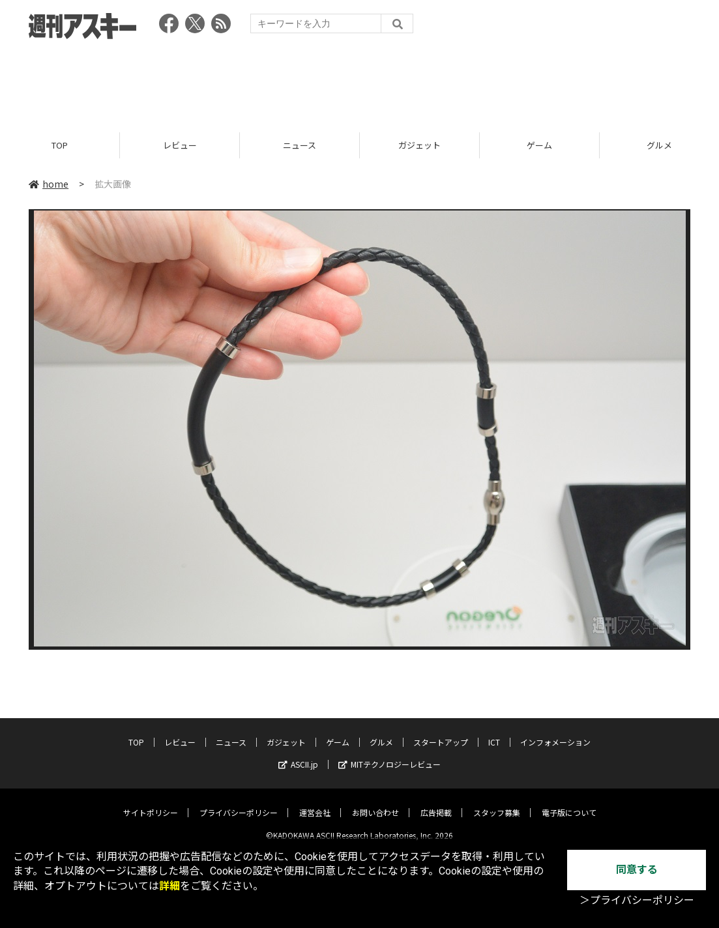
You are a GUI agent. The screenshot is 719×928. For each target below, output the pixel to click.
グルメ (381, 732)
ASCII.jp (298, 754)
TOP (59, 145)
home (48, 183)
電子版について (569, 802)
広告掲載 (436, 802)
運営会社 (314, 802)
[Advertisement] (360, 81)
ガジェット (419, 145)
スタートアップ (440, 732)
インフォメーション (555, 732)
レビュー (180, 145)
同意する (637, 869)
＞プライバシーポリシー (637, 900)
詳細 (169, 886)
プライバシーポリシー (238, 802)
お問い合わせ (375, 802)
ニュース (299, 145)
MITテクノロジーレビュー (389, 754)
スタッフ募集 (496, 802)
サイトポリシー (150, 802)
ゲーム (539, 145)
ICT (494, 732)
